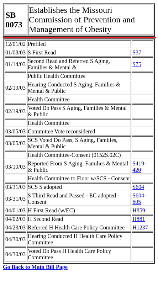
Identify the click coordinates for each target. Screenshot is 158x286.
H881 (138, 219)
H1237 (140, 227)
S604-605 (139, 198)
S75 (136, 64)
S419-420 (139, 166)
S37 (136, 52)
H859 (138, 210)
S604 (138, 187)
